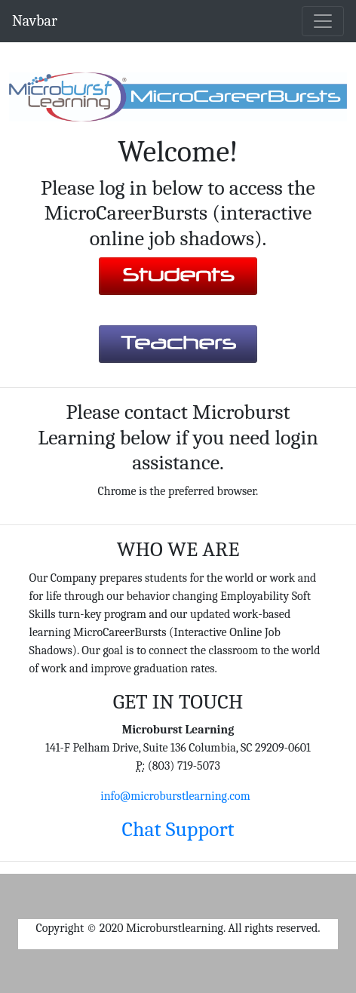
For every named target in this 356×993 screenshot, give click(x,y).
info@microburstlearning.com (175, 796)
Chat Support (177, 829)
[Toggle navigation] (323, 21)
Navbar (34, 20)
